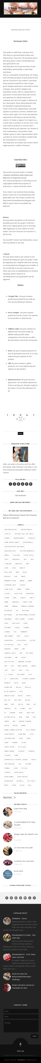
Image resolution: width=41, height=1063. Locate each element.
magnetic (7, 683)
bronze (22, 580)
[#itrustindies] (26, 529)
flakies (17, 627)
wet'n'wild (31, 781)
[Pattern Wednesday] (27, 551)
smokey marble (9, 751)
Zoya (29, 785)
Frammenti (24, 631)
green (16, 649)
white (6, 785)
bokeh (23, 576)
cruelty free (27, 602)
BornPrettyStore (10, 580)
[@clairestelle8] (10, 529)
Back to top (20, 1051)
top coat (24, 768)
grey (23, 649)
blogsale (7, 576)
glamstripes (8, 640)
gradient (7, 649)
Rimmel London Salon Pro (13, 730)
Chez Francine (20, 495)
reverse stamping (25, 721)
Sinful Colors (9, 747)
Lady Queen (20, 674)
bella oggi (8, 572)
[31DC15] (7, 534)
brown (30, 580)
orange (23, 708)
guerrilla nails (10, 653)
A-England (7, 563)
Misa (21, 691)
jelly (13, 670)
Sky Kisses (22, 747)
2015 (25, 559)
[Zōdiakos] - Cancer (19, 918)
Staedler (21, 751)
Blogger (34, 1055)
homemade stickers (24, 661)
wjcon (14, 785)
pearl (21, 712)
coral (15, 597)
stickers (7, 755)
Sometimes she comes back (24, 861)
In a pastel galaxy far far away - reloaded (25, 823)
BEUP (17, 572)
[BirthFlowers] (19, 538)
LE (5, 678)
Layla (30, 674)
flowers (7, 631)
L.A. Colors (8, 674)
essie (6, 623)
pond (27, 717)
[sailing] (16, 555)
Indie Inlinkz (22, 666)
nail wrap (17, 700)
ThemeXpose (21, 1060)
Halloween (7, 657)
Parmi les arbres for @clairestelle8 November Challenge (21, 976)
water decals (19, 772)
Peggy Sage (30, 712)
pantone (12, 712)
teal (19, 764)
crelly (32, 597)
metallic (28, 687)
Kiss (27, 670)
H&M (21, 653)
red (14, 721)
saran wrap (22, 734)
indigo (33, 666)
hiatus (23, 657)
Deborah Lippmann (27, 606)
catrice (22, 585)
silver (23, 742)
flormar (26, 627)
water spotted (22, 776)
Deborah (14, 606)
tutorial (7, 772)
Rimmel (23, 725)
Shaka (29, 738)
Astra (6, 568)
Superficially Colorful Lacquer (15, 759)
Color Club (18, 593)
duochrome (7, 619)
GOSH (25, 644)
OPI (15, 708)
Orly (30, 708)
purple (6, 721)
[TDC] (6, 559)
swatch (33, 759)
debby (6, 606)
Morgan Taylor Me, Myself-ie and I (26, 835)
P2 (5, 712)
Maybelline (8, 687)
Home (20, 433)
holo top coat (9, 661)
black (25, 572)
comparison (30, 593)
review (6, 725)
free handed (8, 636)
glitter (32, 640)
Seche (21, 738)
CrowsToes (15, 602)
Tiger (15, 768)
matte (16, 683)
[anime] (7, 538)
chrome (19, 589)
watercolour (8, 781)
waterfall (20, 781)
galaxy (26, 636)
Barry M (22, 568)
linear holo (14, 678)
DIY (17, 610)
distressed (8, 610)
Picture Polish (9, 717)
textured (28, 764)
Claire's (7, 593)
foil (15, 631)
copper (6, 597)
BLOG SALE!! (18, 871)
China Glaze (8, 589)
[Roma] (6, 555)
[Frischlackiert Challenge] (14, 546)
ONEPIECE (7, 708)
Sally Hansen (30, 730)
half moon (29, 653)
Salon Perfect (9, 734)
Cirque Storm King (20, 809)
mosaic (20, 695)
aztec (14, 568)
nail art (7, 700)
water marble (9, 776)
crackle (23, 597)
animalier (18, 563)
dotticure (25, 610)
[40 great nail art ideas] (24, 534)
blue (15, 576)
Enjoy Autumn (19, 619)
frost (19, 636)
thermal (7, 768)
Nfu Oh (20, 704)
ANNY (27, 563)
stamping (31, 751)
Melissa (18, 687)
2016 (32, 559)
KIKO (20, 670)
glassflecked (21, 640)
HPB (5, 666)
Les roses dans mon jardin (23, 848)
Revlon (15, 725)
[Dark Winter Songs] (11, 542)
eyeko (25, 623)
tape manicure (9, 764)
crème (6, 602)
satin (32, 734)
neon (6, 704)
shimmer (14, 742)
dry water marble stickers (25, 614)
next (12, 704)
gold (19, 644)
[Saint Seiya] (29, 555)
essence (31, 619)
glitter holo (9, 644)
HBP (16, 657)
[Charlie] (31, 538)
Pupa (34, 717)
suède (16, 755)
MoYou (29, 695)
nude (28, 704)
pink (20, 717)
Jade (6, 670)
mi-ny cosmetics (10, 691)
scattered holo (9, 738)
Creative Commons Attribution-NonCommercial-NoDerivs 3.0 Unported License (18, 175)
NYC (35, 704)
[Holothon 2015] (10, 551)
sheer (6, 742)
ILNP (12, 666)
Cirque (27, 589)
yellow (22, 785)
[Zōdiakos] (16, 559)
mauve (24, 683)
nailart (28, 700)
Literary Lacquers (28, 678)
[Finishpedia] (28, 542)
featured (7, 627)
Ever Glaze (16, 623)
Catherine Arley (10, 585)
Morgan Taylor (9, 695)
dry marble (8, 614)
